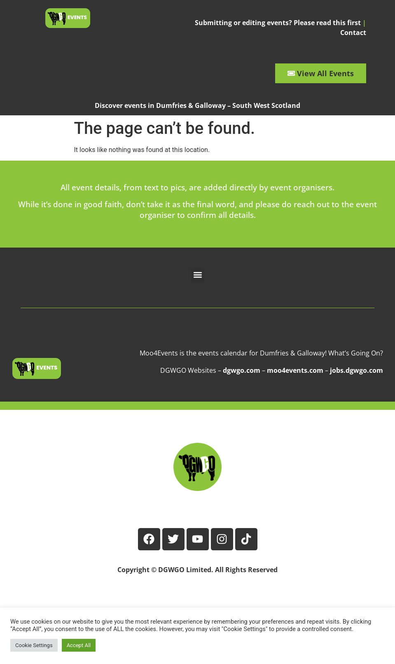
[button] (197, 275)
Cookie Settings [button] (34, 645)
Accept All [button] (79, 645)
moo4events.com (295, 370)
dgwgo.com (241, 370)
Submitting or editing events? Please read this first (278, 22)
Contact (353, 32)
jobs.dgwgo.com (356, 370)
